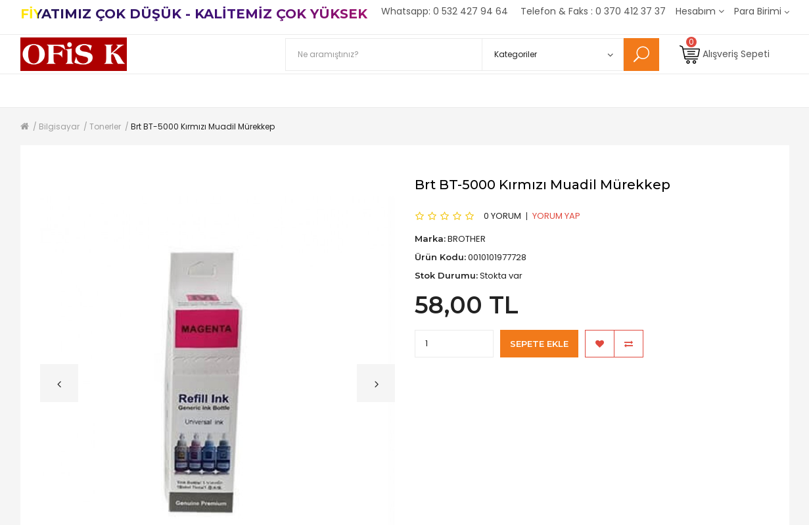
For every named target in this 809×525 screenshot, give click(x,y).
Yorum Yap (556, 216)
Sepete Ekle (539, 343)
